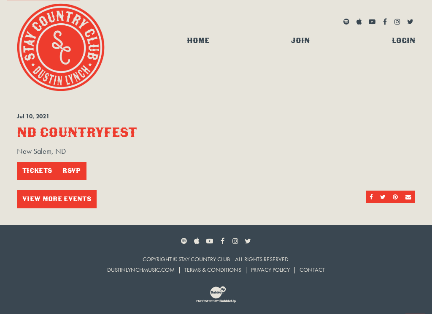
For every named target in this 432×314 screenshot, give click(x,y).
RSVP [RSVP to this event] (71, 170)
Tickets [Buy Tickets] (37, 170)
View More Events (56, 198)
